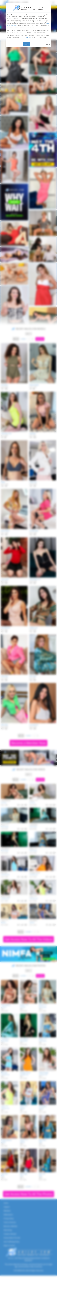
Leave (48, 44)
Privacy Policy (27, 37)
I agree (26, 44)
